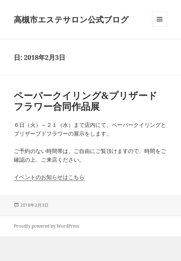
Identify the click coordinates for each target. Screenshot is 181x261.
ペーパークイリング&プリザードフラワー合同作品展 (85, 101)
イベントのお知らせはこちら (49, 177)
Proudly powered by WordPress (46, 226)
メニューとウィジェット (159, 26)
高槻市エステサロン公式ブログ (71, 19)
